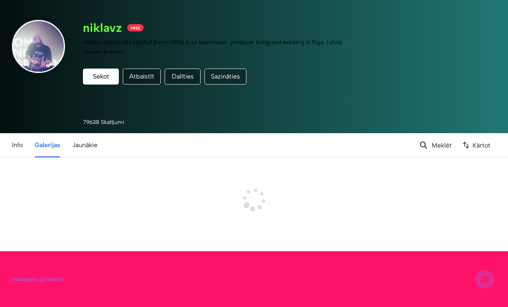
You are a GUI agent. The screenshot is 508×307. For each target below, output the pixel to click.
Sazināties (225, 76)
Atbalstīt (141, 76)
